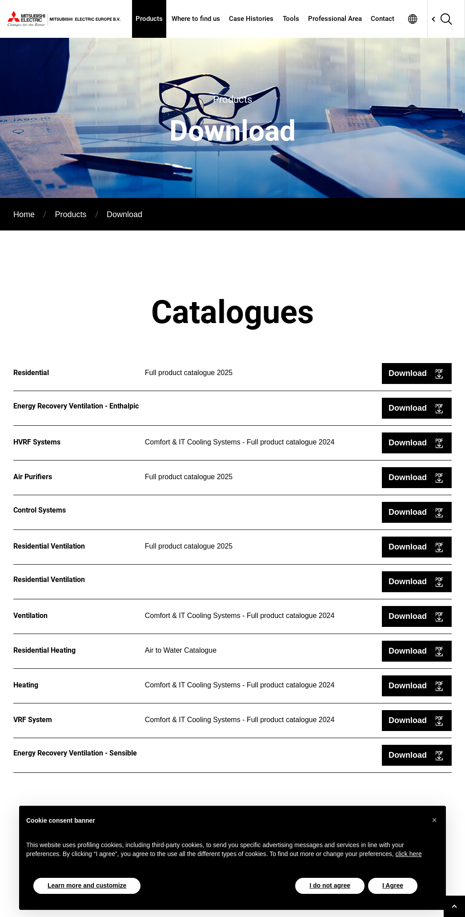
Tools (291, 19)
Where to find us (196, 19)
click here (409, 853)
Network (412, 19)
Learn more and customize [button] (87, 885)
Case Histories (251, 19)
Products (149, 19)
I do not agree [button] (329, 885)
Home (24, 214)
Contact (382, 19)
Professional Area (335, 19)
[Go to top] (454, 906)
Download (408, 373)
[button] (434, 820)
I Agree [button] (392, 885)
